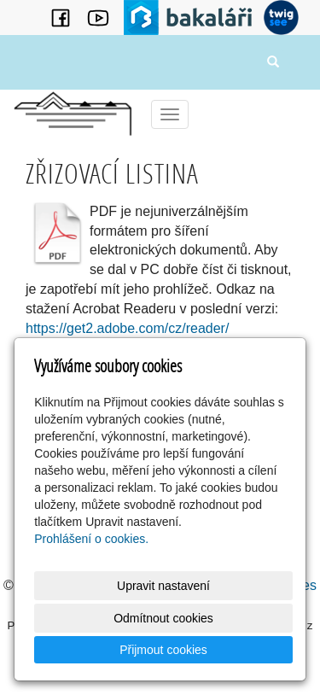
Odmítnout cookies (163, 618)
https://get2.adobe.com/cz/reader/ (127, 328)
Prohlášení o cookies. (91, 539)
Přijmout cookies (163, 650)
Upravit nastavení (163, 586)
